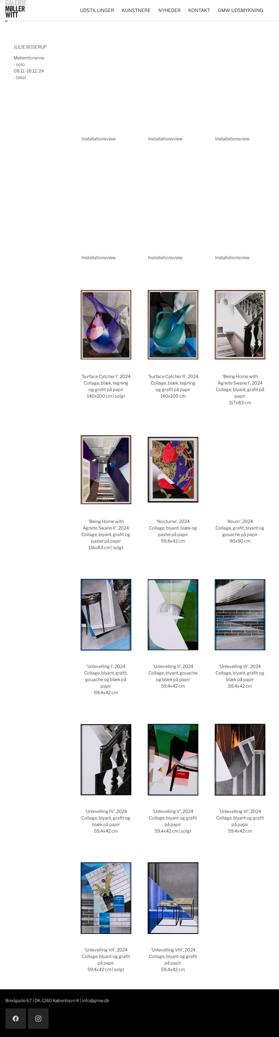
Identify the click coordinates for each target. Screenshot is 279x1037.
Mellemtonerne (29, 58)
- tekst (20, 77)
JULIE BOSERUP (30, 47)
